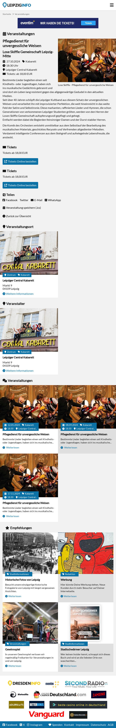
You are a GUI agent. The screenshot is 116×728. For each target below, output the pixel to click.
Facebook (11, 200)
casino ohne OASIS (46, 715)
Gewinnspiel (12, 649)
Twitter (24, 200)
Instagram (36, 724)
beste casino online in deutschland (78, 705)
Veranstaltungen (22, 14)
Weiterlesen (12, 447)
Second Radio (86, 684)
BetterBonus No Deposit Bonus (36, 705)
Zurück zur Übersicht (18, 216)
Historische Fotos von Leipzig (22, 579)
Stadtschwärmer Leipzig (75, 649)
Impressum (82, 724)
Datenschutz (98, 724)
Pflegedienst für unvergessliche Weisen (26, 434)
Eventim (53, 684)
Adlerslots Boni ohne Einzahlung (16, 705)
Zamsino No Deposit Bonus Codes (98, 694)
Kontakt (69, 724)
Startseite (17, 5)
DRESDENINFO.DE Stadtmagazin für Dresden (24, 683)
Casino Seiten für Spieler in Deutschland (19, 694)
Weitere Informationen (19, 293)
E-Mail (38, 200)
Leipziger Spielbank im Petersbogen (60, 694)
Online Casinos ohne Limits (78, 715)
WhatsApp (54, 200)
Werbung (66, 579)
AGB (110, 724)
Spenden (57, 724)
